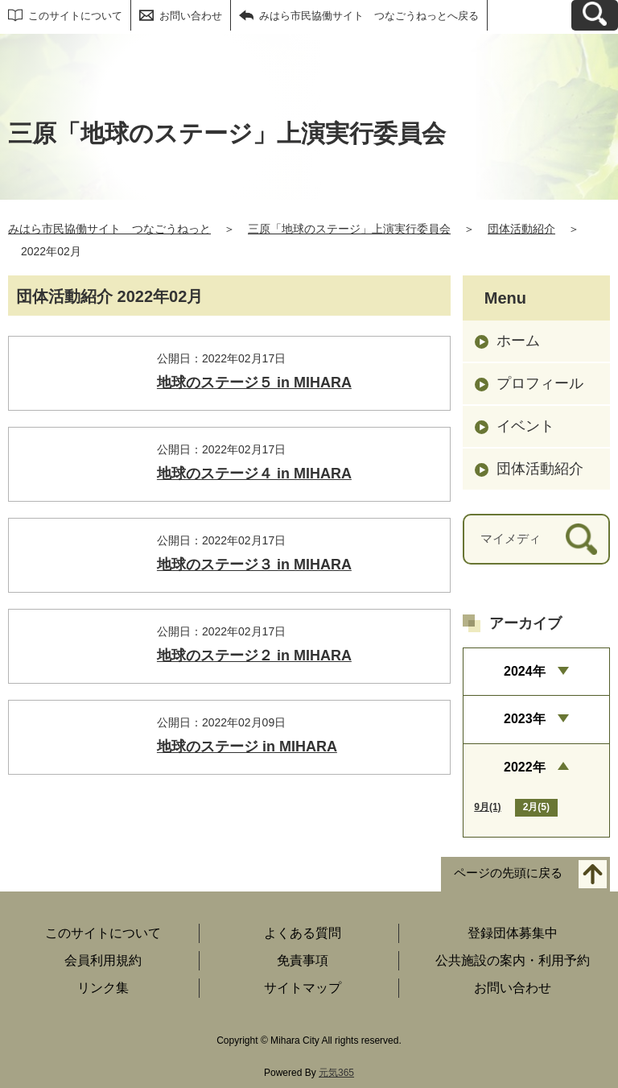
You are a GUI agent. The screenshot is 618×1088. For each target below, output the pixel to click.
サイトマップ (302, 988)
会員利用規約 (103, 960)
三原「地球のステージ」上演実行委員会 (349, 228)
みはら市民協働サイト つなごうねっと (109, 228)
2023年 (525, 719)
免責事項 (302, 960)
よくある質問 (302, 933)
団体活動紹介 (521, 228)
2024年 (525, 671)
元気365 (336, 1072)
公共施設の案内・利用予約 (512, 960)
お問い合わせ (190, 16)
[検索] (581, 539)
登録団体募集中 (513, 933)
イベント (525, 426)
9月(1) (487, 807)
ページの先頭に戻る (508, 872)
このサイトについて (75, 16)
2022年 (525, 767)
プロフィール (539, 383)
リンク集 (103, 988)
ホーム (518, 341)
